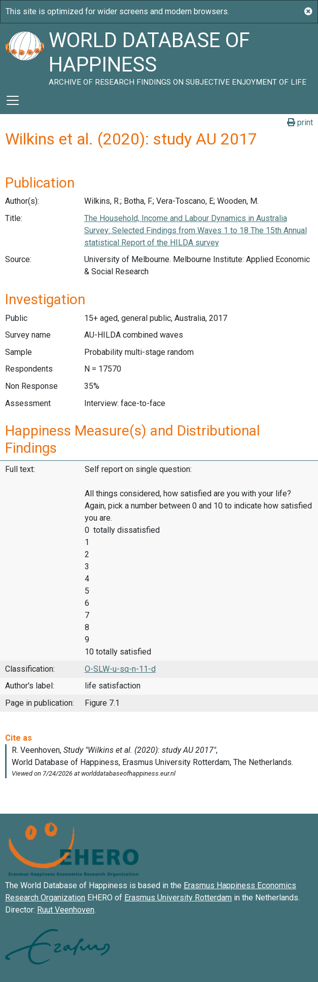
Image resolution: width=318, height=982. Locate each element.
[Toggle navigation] (12, 100)
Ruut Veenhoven (65, 910)
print (300, 122)
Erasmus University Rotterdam (178, 897)
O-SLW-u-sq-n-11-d (120, 669)
